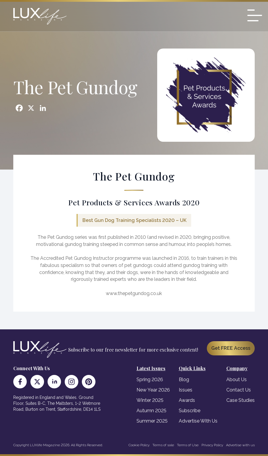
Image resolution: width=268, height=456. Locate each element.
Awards (187, 400)
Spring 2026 (150, 379)
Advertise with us (240, 445)
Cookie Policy (139, 445)
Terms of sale (163, 445)
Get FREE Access (230, 348)
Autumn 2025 (151, 410)
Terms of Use (188, 445)
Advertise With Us (198, 421)
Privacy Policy (212, 445)
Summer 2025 (152, 421)
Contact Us (238, 390)
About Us (236, 379)
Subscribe (189, 410)
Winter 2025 (150, 400)
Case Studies (240, 400)
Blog (184, 379)
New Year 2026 (153, 390)
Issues (185, 390)
